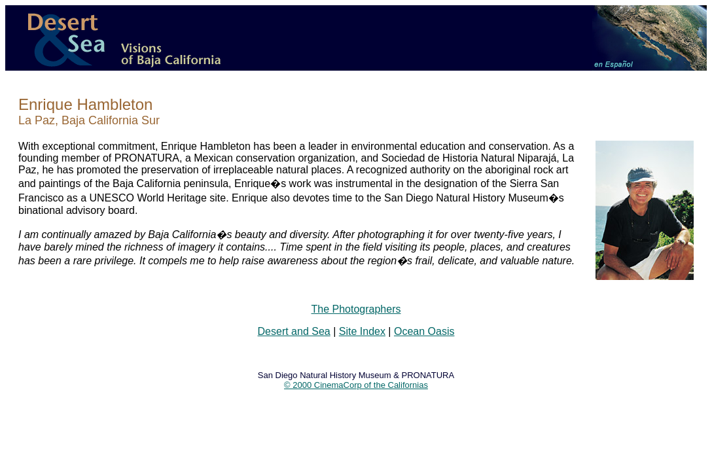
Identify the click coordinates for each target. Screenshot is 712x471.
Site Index (362, 331)
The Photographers (356, 309)
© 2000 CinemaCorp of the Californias (356, 385)
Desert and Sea (294, 331)
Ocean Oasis (424, 331)
